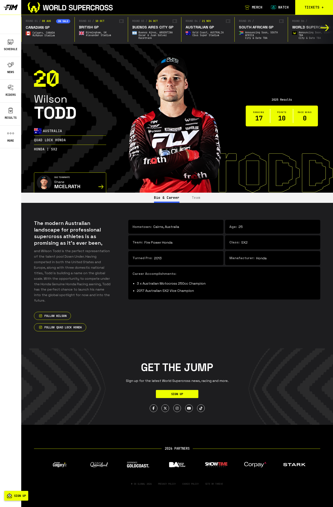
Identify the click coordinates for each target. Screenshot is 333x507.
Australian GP (200, 27)
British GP (89, 27)
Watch (279, 7)
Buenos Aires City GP (153, 27)
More (10, 137)
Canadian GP (38, 27)
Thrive (219, 484)
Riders (11, 91)
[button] (324, 28)
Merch (253, 7)
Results (11, 114)
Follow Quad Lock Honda (60, 327)
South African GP (256, 27)
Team (196, 197)
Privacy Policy (167, 484)
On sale (63, 21)
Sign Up (177, 394)
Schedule (10, 45)
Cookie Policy (190, 484)
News (10, 68)
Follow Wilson (52, 316)
